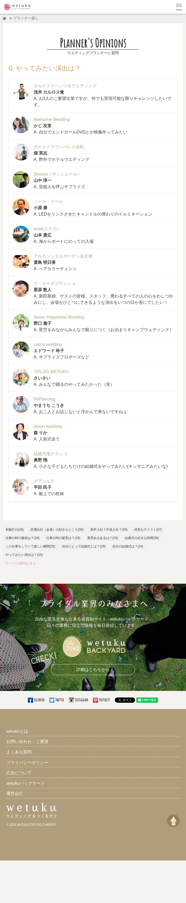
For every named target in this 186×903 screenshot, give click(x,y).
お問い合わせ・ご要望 (27, 741)
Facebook (36, 699)
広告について (19, 773)
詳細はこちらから (93, 669)
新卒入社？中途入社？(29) (108, 529)
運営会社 (14, 793)
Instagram (79, 699)
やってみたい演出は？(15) (24, 555)
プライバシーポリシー (27, 762)
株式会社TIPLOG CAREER (36, 825)
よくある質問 (19, 752)
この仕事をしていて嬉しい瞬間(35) (30, 546)
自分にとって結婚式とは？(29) (83, 546)
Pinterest (102, 699)
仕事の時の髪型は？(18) (63, 538)
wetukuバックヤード (25, 783)
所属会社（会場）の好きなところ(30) (56, 529)
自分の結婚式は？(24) (127, 546)
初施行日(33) (15, 529)
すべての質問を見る (20, 563)
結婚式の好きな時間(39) (142, 538)
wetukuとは (17, 731)
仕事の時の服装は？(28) (22, 538)
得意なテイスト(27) (148, 529)
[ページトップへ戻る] (173, 820)
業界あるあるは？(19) (102, 538)
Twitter (57, 699)
